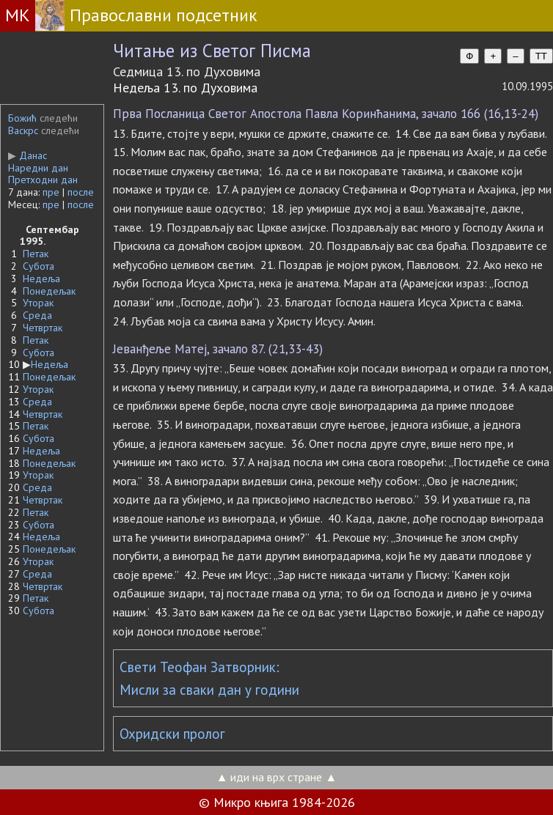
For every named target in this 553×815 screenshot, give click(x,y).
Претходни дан (43, 179)
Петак (35, 253)
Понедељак (49, 291)
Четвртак (42, 327)
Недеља (41, 278)
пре (51, 192)
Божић (22, 118)
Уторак (38, 302)
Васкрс (23, 130)
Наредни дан (38, 167)
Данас (27, 155)
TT (541, 56)
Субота (38, 266)
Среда (37, 315)
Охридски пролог (172, 733)
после (80, 192)
